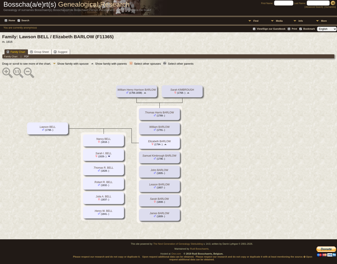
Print (294, 28)
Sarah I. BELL (104, 153)
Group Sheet (39, 51)
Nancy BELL (104, 138)
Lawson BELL (48, 126)
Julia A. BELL (103, 196)
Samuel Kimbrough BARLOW (159, 155)
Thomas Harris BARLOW (159, 112)
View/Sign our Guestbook (271, 28)
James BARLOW (159, 213)
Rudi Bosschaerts (199, 248)
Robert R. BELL (104, 182)
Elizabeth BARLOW (159, 141)
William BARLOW (159, 126)
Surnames (330, 7)
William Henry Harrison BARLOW (137, 89)
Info (301, 21)
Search (25, 20)
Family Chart (15, 51)
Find (255, 21)
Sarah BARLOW (159, 198)
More (324, 21)
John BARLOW (159, 170)
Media (279, 21)
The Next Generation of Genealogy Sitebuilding (178, 244)
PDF (26, 56)
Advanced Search (313, 7)
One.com (176, 253)
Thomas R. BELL (103, 167)
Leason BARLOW (159, 184)
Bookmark (309, 28)
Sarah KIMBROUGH (182, 89)
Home (12, 20)
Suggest (60, 51)
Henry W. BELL (103, 210)
